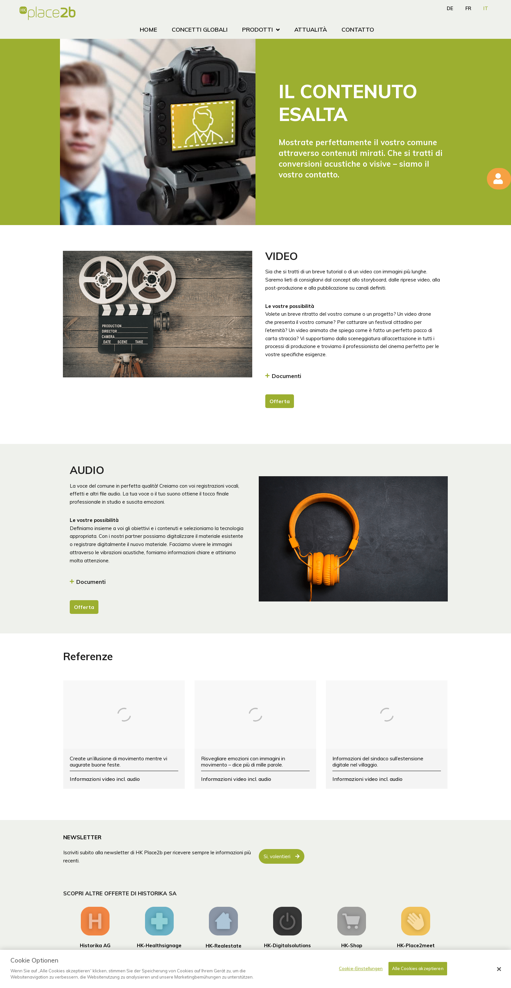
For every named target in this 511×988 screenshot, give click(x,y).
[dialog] (255, 969)
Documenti (286, 375)
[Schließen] (499, 969)
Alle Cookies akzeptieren (418, 968)
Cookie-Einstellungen (361, 968)
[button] (352, 377)
